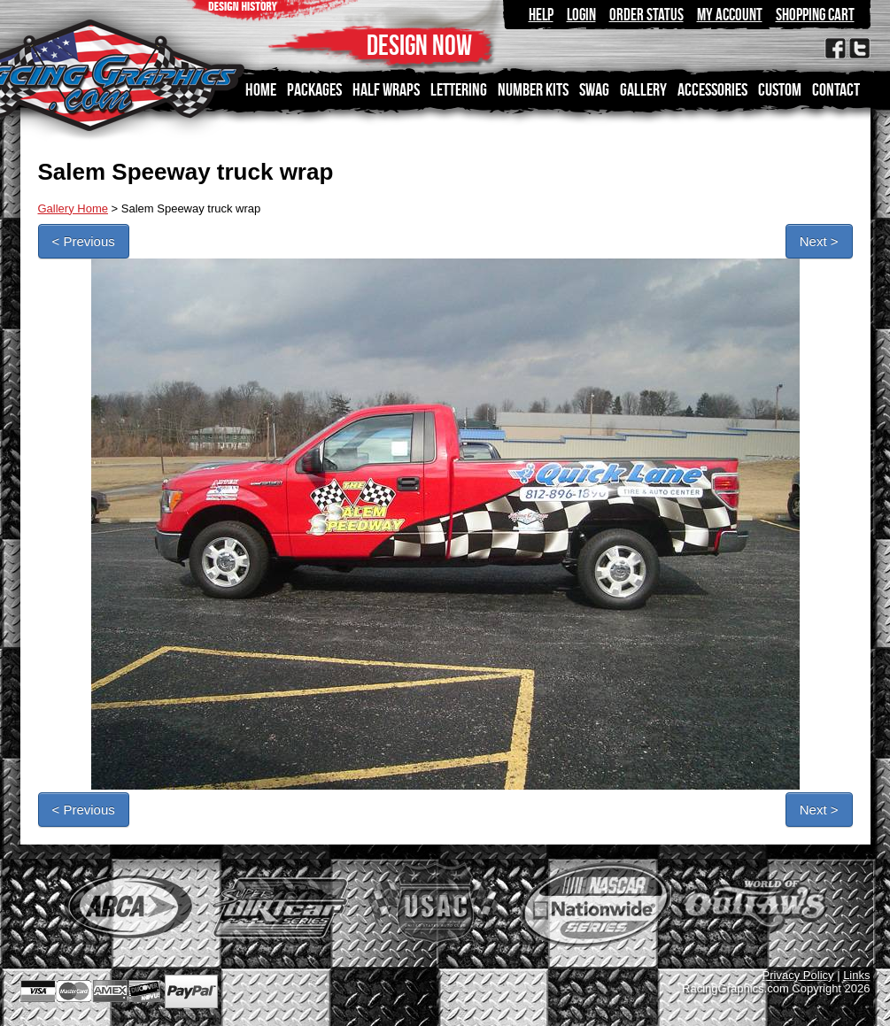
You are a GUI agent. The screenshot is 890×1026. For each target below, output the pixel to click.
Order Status (646, 14)
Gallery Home (73, 208)
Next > (819, 241)
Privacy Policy (798, 975)
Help (541, 14)
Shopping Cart (815, 14)
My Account (729, 14)
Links (856, 975)
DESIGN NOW (419, 44)
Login (581, 14)
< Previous (83, 241)
